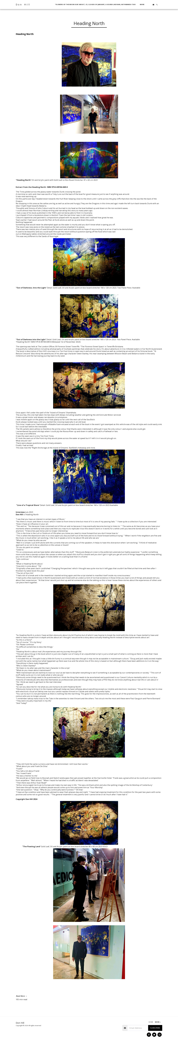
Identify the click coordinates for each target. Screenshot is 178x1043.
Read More (21, 996)
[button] (150, 4)
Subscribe (155, 1028)
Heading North (25, 34)
